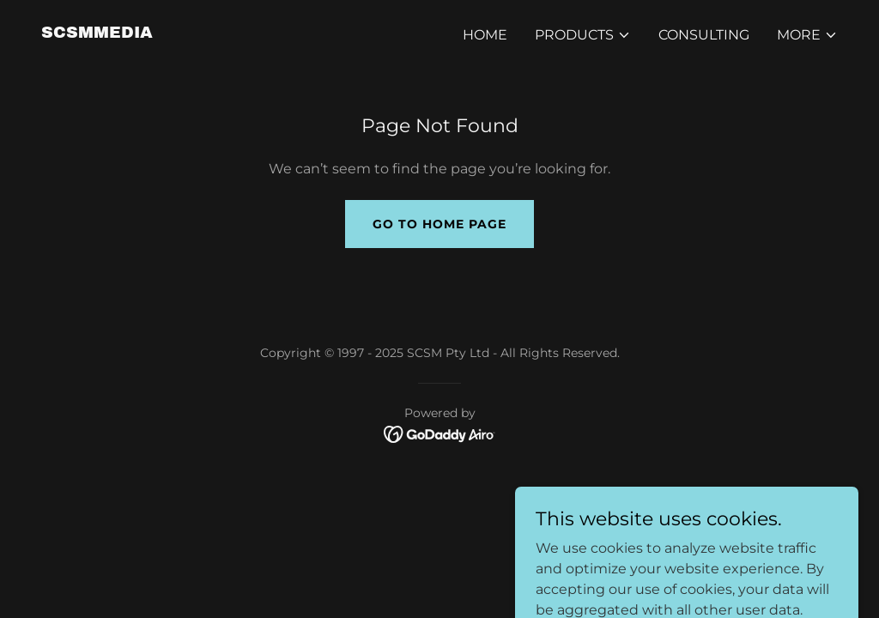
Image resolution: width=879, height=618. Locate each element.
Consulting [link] (703, 35)
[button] (583, 35)
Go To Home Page (439, 224)
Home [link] (485, 35)
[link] (97, 33)
